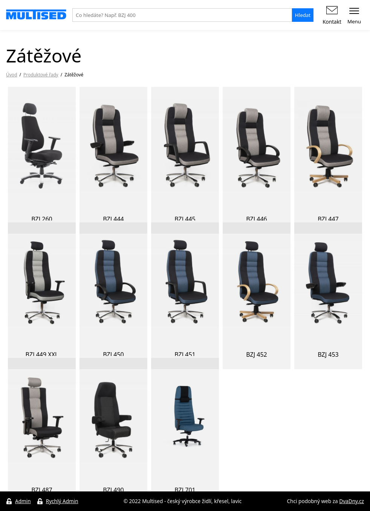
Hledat (302, 15)
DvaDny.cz (351, 501)
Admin (23, 501)
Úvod (11, 74)
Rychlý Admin (62, 501)
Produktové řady (40, 74)
